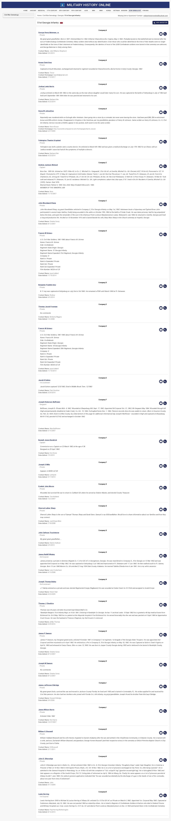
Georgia (60, 15)
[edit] (165, 34)
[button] (83, 32)
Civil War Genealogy (50, 15)
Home (39, 15)
